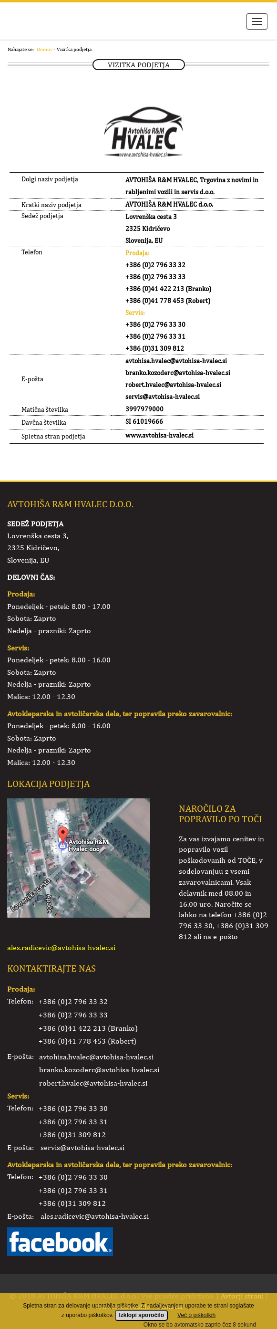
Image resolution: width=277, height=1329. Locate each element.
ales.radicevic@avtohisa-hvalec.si (61, 947)
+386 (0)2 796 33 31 (73, 1121)
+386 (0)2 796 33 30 (73, 1108)
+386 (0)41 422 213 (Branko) (88, 1028)
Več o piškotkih (196, 1321)
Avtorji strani (242, 1295)
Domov (45, 49)
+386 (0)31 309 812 (72, 1134)
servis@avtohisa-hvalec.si (82, 1147)
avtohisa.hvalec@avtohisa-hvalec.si (96, 1056)
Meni (256, 21)
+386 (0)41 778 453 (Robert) (87, 1041)
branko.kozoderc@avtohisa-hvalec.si (99, 1069)
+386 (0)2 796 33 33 (73, 1014)
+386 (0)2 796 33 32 (73, 1001)
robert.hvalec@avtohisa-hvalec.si (93, 1083)
